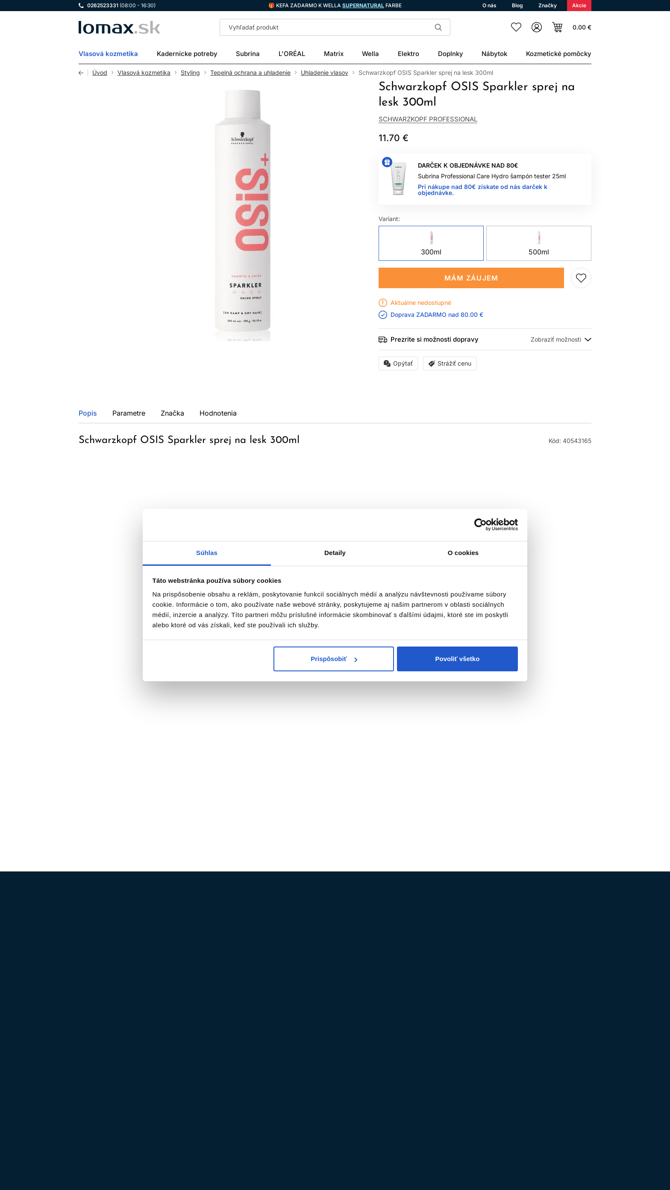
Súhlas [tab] (206, 552)
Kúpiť (247, 770)
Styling (190, 72)
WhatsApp (134, 1067)
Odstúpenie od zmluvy (312, 1080)
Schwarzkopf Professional (428, 119)
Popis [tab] (88, 413)
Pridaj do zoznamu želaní (581, 278)
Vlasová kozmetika (144, 72)
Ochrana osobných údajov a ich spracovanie (343, 1068)
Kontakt (291, 1104)
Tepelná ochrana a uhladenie (250, 72)
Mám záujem (471, 278)
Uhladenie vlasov (324, 72)
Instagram (86, 1067)
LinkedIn (182, 1067)
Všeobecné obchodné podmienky (327, 1056)
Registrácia (564, 1138)
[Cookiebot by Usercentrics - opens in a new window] (480, 524)
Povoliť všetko (457, 658)
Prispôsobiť (334, 658)
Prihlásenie (507, 1138)
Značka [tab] (172, 413)
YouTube (158, 1067)
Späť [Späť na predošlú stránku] (83, 72)
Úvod (99, 72)
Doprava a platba (304, 1092)
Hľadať (438, 27)
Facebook (110, 1067)
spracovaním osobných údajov (429, 957)
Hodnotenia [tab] (218, 413)
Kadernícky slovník (307, 1116)
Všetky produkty (558, 520)
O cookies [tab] (463, 552)
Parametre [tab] (128, 413)
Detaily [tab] (335, 552)
